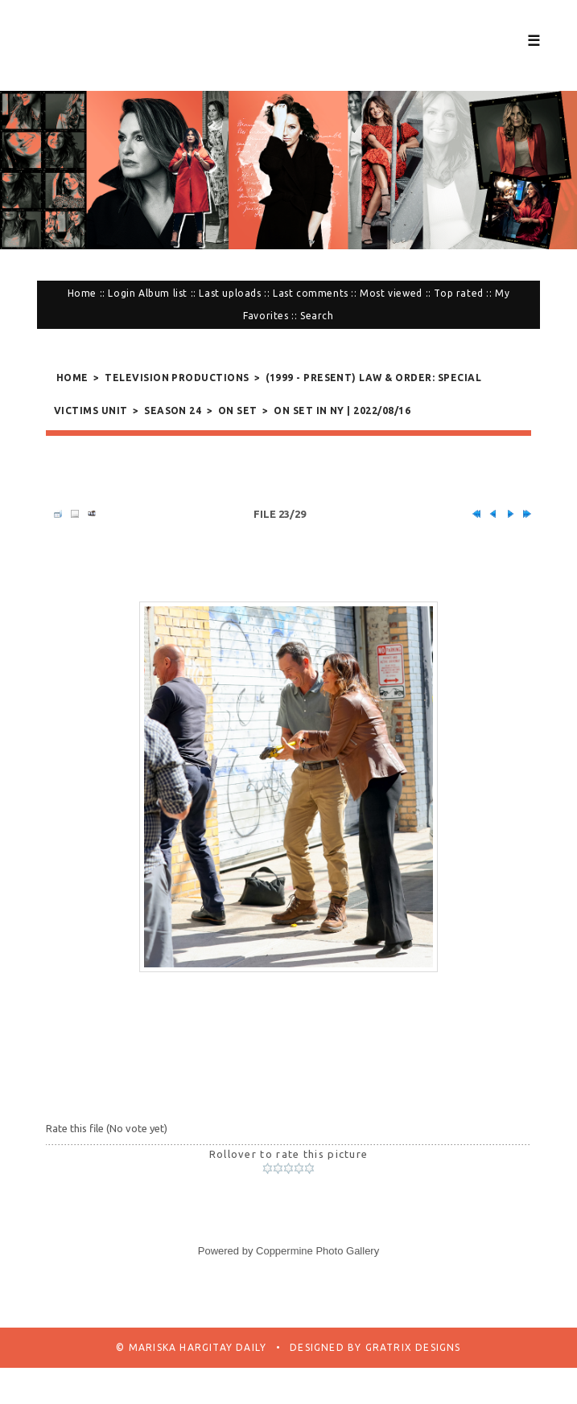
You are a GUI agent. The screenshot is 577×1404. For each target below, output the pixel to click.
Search (317, 315)
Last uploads (230, 293)
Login (121, 293)
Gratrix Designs (410, 1347)
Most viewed (391, 293)
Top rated (458, 293)
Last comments (310, 293)
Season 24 (172, 410)
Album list (163, 293)
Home (82, 293)
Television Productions (177, 377)
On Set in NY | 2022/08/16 (342, 410)
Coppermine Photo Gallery (317, 1251)
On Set (238, 410)
